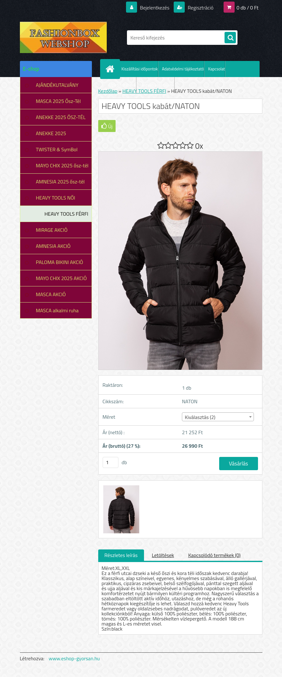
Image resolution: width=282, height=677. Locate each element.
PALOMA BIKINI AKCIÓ (59, 262)
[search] (230, 38)
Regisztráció (200, 7)
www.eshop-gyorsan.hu (74, 658)
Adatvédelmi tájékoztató (183, 69)
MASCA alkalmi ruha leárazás (57, 313)
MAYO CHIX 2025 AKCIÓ (61, 278)
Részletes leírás (121, 555)
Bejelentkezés (155, 7)
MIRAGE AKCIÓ (52, 230)
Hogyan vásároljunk (157, 85)
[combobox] (218, 416)
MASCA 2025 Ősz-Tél (58, 101)
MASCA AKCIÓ (51, 294)
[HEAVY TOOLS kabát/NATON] (121, 486)
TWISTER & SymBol (57, 149)
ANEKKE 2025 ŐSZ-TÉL (61, 117)
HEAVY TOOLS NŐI (55, 197)
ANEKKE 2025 (51, 133)
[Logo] (63, 37)
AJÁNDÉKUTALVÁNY (57, 85)
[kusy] (110, 462)
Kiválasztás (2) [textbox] (200, 417)
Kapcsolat (216, 69)
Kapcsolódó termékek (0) (214, 555)
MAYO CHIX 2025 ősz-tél (62, 165)
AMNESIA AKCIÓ (53, 246)
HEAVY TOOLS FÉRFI (66, 214)
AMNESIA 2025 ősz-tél (60, 181)
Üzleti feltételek (122, 85)
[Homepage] (111, 69)
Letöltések (163, 555)
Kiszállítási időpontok (140, 69)
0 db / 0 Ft (247, 7)
